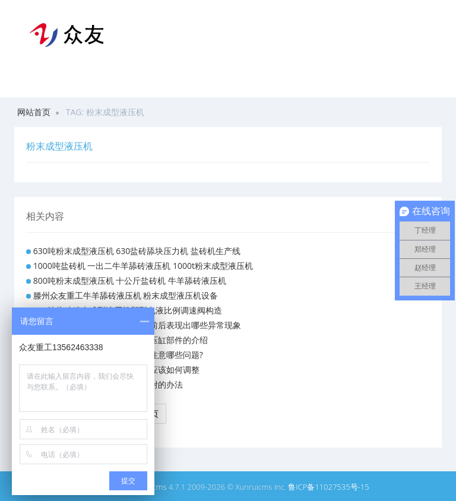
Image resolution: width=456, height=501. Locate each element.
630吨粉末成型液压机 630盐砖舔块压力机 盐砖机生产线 (136, 250)
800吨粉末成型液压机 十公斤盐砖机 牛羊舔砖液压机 (129, 280)
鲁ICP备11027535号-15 (328, 486)
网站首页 (33, 112)
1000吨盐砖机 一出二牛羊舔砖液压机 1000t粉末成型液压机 (143, 265)
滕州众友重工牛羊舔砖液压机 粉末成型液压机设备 (125, 295)
